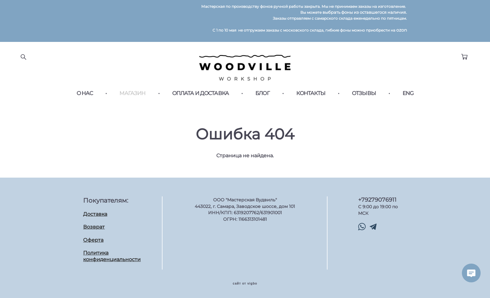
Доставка (95, 214)
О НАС (85, 93)
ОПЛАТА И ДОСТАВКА (200, 93)
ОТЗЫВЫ (364, 93)
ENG (407, 93)
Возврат (94, 227)
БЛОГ (262, 93)
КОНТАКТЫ (310, 93)
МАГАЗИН (132, 93)
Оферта (93, 240)
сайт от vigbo (245, 283)
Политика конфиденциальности (112, 256)
